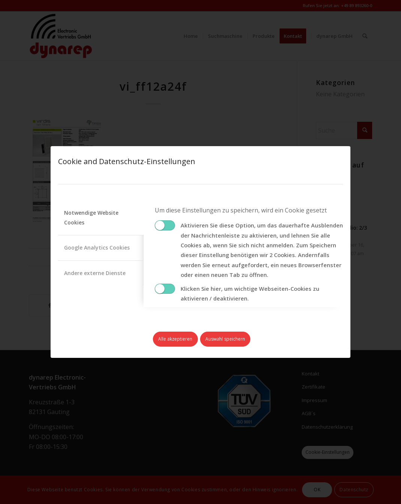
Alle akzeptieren (175, 339)
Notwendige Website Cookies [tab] (91, 217)
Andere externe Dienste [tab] (95, 273)
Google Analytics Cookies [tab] (97, 247)
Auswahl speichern (225, 339)
